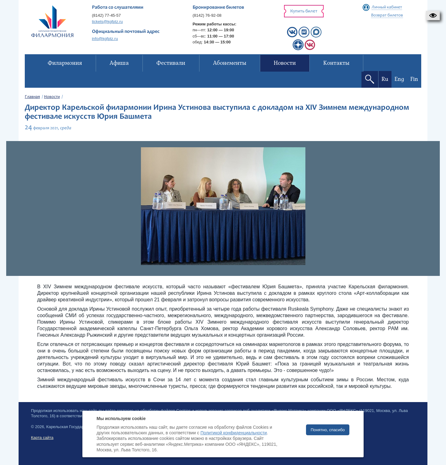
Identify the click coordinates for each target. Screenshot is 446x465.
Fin (414, 79)
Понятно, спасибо (328, 429)
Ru (385, 79)
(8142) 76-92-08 (207, 15)
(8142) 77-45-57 (106, 15)
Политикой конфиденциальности (233, 432)
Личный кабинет (387, 7)
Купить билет (303, 11)
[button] (433, 15)
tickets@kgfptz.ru (107, 21)
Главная (32, 97)
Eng (399, 79)
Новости (52, 97)
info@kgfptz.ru (105, 38)
